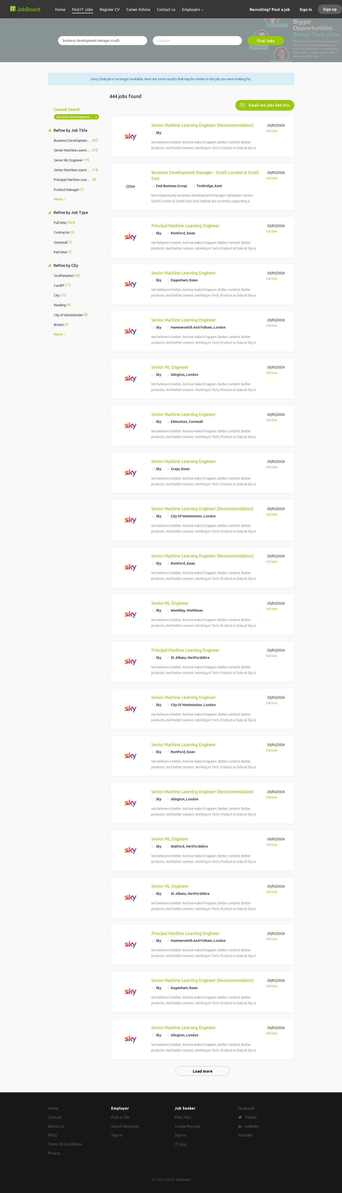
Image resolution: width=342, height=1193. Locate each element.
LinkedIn (252, 1126)
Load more (203, 1071)
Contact (55, 1117)
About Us (56, 1126)
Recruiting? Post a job (270, 9)
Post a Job (120, 1117)
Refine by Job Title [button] (70, 130)
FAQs (52, 1135)
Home (53, 1108)
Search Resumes (125, 1126)
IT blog (181, 1144)
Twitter (251, 1117)
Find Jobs (266, 41)
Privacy (54, 1153)
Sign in (305, 9)
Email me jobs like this (269, 105)
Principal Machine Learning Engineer (185, 225)
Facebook (246, 1108)
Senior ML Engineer (170, 367)
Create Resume (187, 1126)
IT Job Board (181, 1180)
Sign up (330, 9)
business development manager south (78, 116)
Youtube (245, 1135)
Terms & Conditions (65, 1144)
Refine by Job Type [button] (70, 212)
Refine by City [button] (65, 265)
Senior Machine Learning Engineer (183, 272)
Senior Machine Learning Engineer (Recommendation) (202, 125)
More (58, 199)
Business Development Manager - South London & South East (205, 175)
